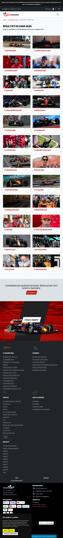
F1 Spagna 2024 (39, 130)
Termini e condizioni (8, 492)
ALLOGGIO (6, 428)
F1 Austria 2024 (10, 150)
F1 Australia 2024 (10, 70)
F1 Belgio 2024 (39, 170)
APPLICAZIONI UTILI (9, 433)
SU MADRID (35, 404)
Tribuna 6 (5, 461)
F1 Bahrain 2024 (10, 51)
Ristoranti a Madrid (37, 406)
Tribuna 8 (5, 467)
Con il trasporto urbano (9, 412)
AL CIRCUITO (6, 430)
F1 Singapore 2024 (40, 210)
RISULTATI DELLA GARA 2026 (11, 375)
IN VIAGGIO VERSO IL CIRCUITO (12, 401)
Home (4, 20)
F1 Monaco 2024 (39, 110)
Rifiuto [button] (11, 530)
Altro (4, 472)
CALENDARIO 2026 (8, 359)
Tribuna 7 (5, 464)
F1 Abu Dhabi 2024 (40, 269)
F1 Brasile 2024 (9, 249)
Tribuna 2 (5, 451)
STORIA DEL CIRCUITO (38, 362)
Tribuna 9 (5, 469)
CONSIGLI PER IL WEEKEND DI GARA (13, 370)
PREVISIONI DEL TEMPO (10, 367)
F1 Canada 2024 (10, 130)
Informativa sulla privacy (10, 494)
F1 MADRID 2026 (13, 20)
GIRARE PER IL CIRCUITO (10, 414)
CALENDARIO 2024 (8, 383)
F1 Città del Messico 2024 (43, 230)
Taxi (4, 420)
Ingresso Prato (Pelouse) (9, 446)
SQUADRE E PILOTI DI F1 (10, 357)
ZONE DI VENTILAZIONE (39, 367)
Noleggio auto (7, 422)
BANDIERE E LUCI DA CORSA (11, 362)
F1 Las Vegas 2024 (40, 249)
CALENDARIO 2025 (8, 380)
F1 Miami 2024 (39, 90)
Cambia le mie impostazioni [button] (10, 533)
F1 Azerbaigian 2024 (11, 210)
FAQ (16, 478)
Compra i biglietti (31, 319)
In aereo (5, 406)
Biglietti (46, 478)
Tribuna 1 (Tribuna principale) (10, 448)
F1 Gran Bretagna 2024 (42, 150)
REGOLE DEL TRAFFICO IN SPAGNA (13, 425)
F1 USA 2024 (8, 230)
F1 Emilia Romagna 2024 (13, 110)
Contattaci (31, 292)
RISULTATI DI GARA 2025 (10, 378)
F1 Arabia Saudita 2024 (42, 51)
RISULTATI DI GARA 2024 (10, 386)
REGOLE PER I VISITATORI (39, 359)
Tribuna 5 (5, 459)
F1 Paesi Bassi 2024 (11, 190)
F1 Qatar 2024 (9, 269)
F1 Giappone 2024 (40, 70)
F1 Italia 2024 (39, 190)
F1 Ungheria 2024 (10, 170)
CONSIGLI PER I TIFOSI (9, 373)
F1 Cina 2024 (8, 90)
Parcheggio (6, 417)
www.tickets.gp (17, 480)
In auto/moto (7, 404)
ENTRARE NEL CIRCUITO (39, 357)
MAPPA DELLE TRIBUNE (39, 370)
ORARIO (5, 365)
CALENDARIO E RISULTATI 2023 (12, 388)
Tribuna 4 (5, 456)
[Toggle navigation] (57, 14)
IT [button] (54, 9)
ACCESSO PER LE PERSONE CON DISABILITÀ (45, 365)
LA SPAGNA (35, 401)
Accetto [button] (6, 530)
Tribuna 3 (5, 453)
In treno (5, 409)
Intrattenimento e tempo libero (41, 409)
